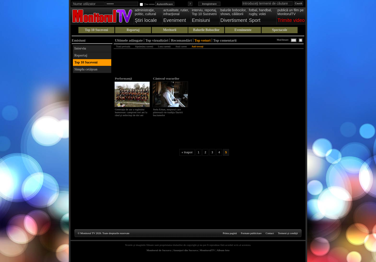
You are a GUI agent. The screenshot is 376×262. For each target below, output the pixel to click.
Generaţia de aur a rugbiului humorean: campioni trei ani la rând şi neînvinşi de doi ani (131, 112)
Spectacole (279, 30)
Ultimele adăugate (129, 40)
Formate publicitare (251, 233)
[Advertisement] (92, 147)
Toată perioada (123, 46)
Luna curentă (164, 46)
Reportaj (133, 30)
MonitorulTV (207, 250)
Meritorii (169, 30)
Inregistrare (209, 3)
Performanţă (123, 78)
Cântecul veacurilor (166, 78)
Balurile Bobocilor (206, 30)
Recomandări (181, 40)
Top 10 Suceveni (96, 30)
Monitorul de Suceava (159, 250)
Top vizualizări (156, 40)
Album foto (223, 250)
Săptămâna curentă (144, 46)
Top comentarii (224, 40)
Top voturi (202, 40)
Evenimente (243, 30)
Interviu (80, 48)
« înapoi (187, 152)
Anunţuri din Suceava (185, 250)
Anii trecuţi (197, 46)
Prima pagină (230, 233)
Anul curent (181, 46)
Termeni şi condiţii (288, 233)
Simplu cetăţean (85, 69)
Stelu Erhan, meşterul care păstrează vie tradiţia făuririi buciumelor (168, 112)
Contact (270, 233)
